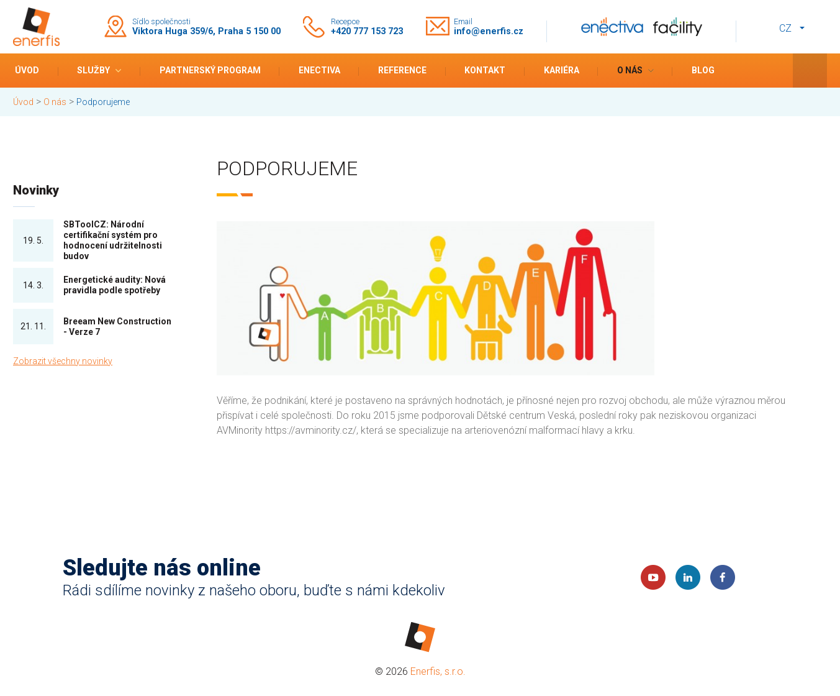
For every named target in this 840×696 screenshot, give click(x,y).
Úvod (27, 70)
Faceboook (722, 577)
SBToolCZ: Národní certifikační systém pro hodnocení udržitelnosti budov (112, 239)
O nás (630, 70)
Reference (402, 70)
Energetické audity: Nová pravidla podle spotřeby (114, 285)
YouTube (653, 577)
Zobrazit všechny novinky (62, 361)
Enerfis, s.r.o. (438, 671)
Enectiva (319, 70)
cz (785, 28)
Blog (703, 70)
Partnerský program (210, 70)
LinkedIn (687, 577)
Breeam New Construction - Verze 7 (117, 326)
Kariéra (561, 70)
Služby (93, 70)
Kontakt (484, 70)
